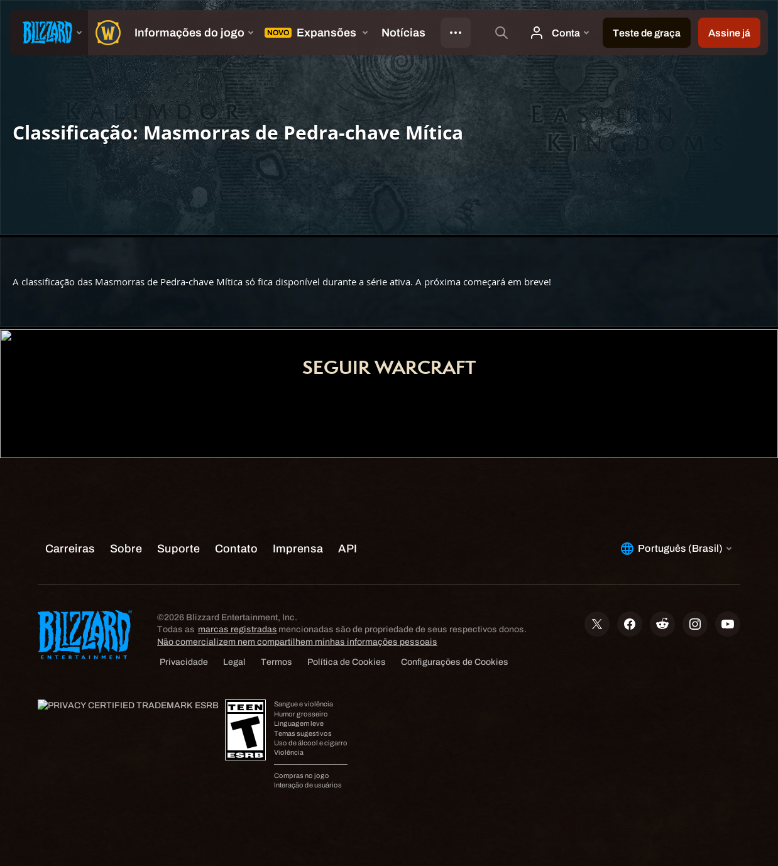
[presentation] (49, 32)
